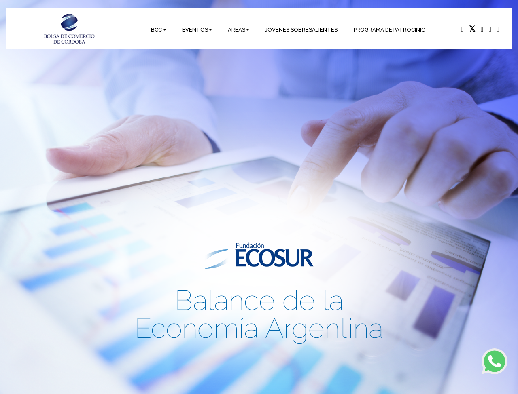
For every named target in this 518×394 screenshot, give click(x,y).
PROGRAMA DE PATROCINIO (390, 30)
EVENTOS (195, 30)
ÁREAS (236, 30)
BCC (156, 30)
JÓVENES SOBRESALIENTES (301, 30)
